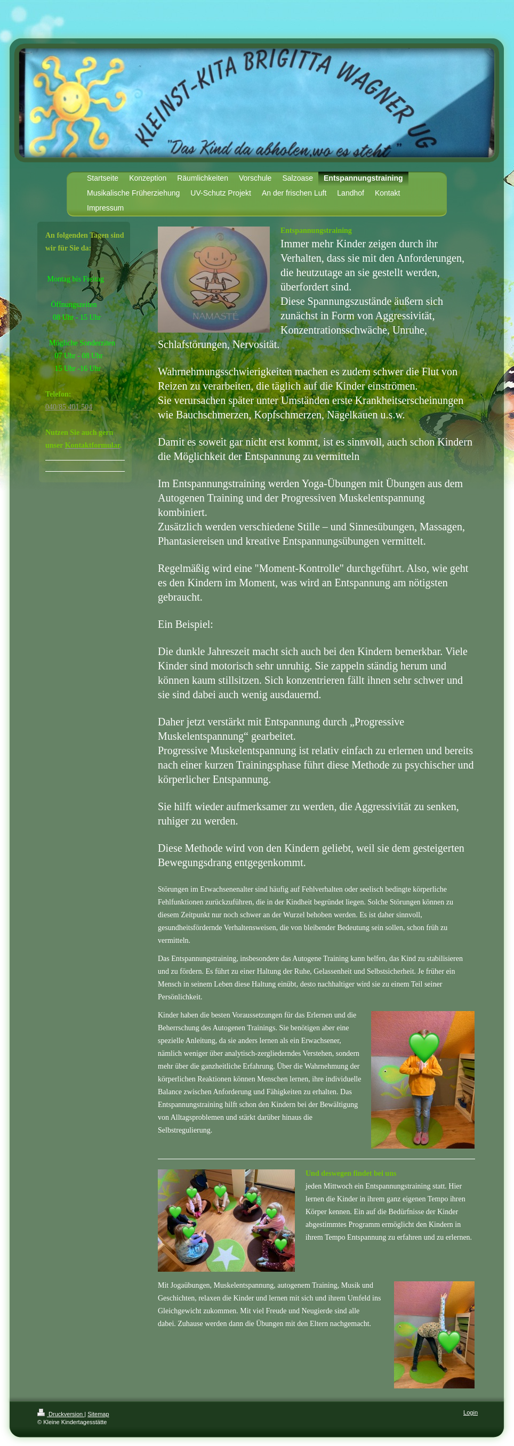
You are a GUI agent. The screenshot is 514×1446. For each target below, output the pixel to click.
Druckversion (60, 1414)
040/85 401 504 (68, 407)
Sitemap (98, 1414)
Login (470, 1412)
